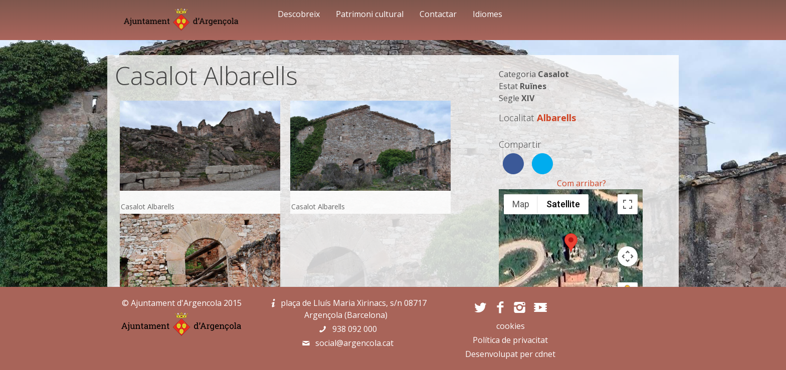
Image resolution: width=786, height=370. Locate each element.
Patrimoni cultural (370, 14)
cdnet (545, 353)
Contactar (438, 14)
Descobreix (299, 14)
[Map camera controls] (628, 256)
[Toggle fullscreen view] (628, 204)
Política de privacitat (510, 339)
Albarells (556, 117)
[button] (570, 242)
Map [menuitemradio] (520, 204)
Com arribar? (581, 183)
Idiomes (487, 14)
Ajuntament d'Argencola (176, 302)
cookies (510, 325)
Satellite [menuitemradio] (563, 204)
